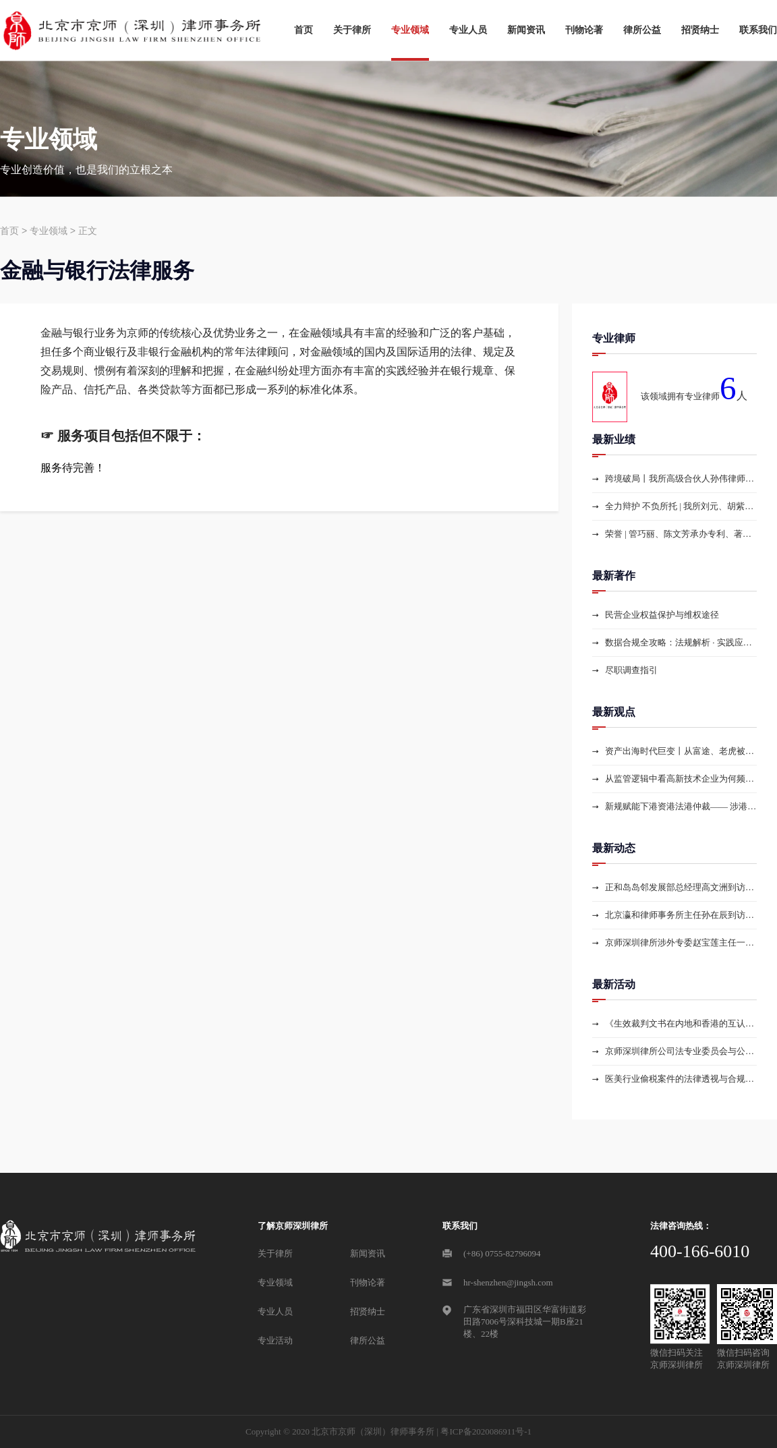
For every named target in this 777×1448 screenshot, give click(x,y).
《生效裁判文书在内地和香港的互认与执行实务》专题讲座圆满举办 (681, 1023)
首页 (303, 30)
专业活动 (275, 1340)
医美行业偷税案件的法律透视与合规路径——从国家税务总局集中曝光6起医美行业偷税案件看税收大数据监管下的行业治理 (681, 1079)
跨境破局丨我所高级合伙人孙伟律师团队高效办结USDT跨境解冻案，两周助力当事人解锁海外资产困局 (681, 478)
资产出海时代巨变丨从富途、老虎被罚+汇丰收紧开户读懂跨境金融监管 (681, 751)
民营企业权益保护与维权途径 (662, 615)
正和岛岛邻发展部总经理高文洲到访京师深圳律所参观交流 (681, 887)
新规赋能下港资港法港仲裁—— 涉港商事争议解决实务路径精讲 (681, 806)
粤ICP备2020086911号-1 (485, 1431)
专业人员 (468, 30)
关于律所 (352, 30)
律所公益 (642, 30)
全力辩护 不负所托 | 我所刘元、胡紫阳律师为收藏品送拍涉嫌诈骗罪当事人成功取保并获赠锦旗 (681, 506)
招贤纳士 (700, 30)
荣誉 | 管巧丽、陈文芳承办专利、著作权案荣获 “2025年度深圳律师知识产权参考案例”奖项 (681, 534)
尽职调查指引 (631, 670)
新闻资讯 (526, 30)
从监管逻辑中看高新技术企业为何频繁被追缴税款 (681, 779)
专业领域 (410, 30)
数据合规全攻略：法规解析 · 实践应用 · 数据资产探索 (681, 642)
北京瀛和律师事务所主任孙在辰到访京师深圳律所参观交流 (681, 915)
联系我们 (758, 30)
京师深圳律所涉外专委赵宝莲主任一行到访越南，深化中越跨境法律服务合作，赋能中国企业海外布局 (681, 942)
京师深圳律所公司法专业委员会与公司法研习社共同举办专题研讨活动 (681, 1051)
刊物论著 (584, 30)
